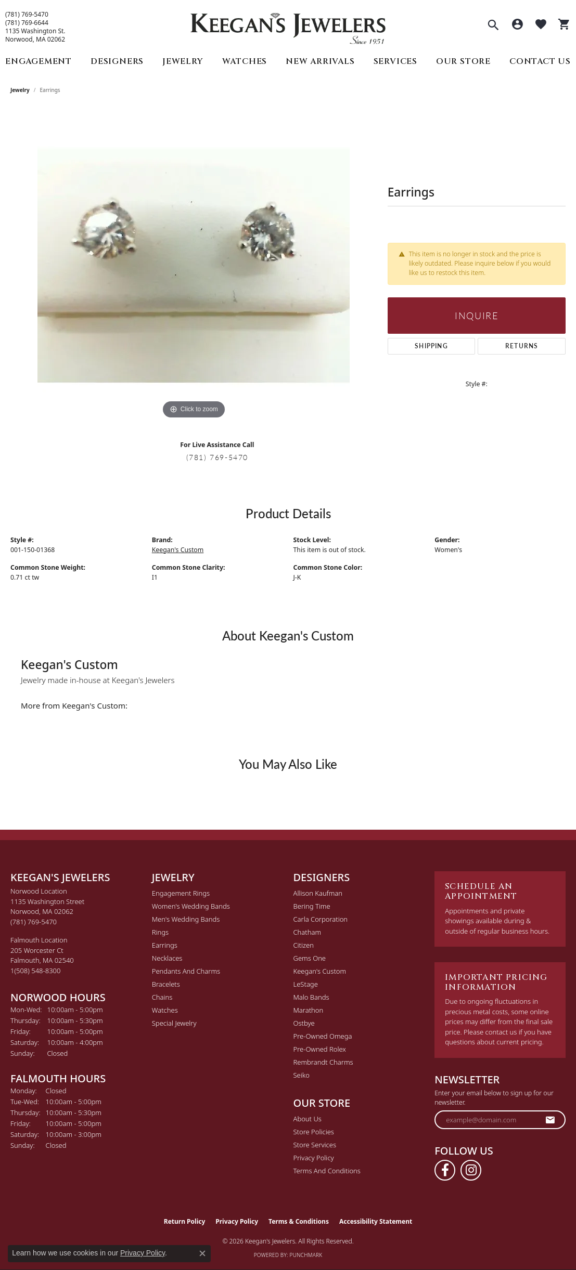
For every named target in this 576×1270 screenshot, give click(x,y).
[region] (193, 266)
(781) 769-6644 (26, 23)
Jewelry (182, 61)
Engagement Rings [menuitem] (181, 893)
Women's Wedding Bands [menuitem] (191, 906)
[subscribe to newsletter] (550, 1119)
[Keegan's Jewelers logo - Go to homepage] (288, 26)
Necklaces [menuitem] (167, 958)
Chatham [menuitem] (307, 932)
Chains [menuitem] (162, 997)
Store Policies (313, 1131)
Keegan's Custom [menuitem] (320, 971)
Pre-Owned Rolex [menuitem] (319, 1049)
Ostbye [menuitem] (304, 1023)
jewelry (20, 90)
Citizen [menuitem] (303, 945)
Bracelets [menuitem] (166, 984)
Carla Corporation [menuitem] (320, 919)
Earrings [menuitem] (164, 945)
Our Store (463, 61)
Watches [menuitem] (165, 1010)
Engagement (38, 61)
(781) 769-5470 (26, 14)
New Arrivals (320, 61)
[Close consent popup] (202, 1253)
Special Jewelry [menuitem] (174, 1023)
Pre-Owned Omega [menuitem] (322, 1036)
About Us (307, 1118)
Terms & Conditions (298, 1221)
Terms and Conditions (327, 1170)
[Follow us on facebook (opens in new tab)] (444, 1170)
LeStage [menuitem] (305, 984)
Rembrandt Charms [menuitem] (323, 1062)
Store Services (315, 1144)
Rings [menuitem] (160, 932)
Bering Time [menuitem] (311, 906)
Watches (244, 61)
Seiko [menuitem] (301, 1075)
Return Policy (185, 1221)
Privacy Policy (313, 1157)
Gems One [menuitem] (309, 958)
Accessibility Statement (375, 1221)
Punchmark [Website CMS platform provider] (306, 1255)
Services (395, 61)
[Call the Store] (33, 921)
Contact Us (540, 61)
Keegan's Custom (178, 549)
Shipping (431, 346)
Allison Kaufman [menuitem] (318, 893)
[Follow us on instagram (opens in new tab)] (470, 1170)
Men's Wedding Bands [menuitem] (186, 919)
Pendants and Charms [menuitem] (186, 971)
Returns (521, 346)
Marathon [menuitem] (308, 1010)
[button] (493, 26)
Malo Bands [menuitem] (311, 997)
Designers (117, 61)
